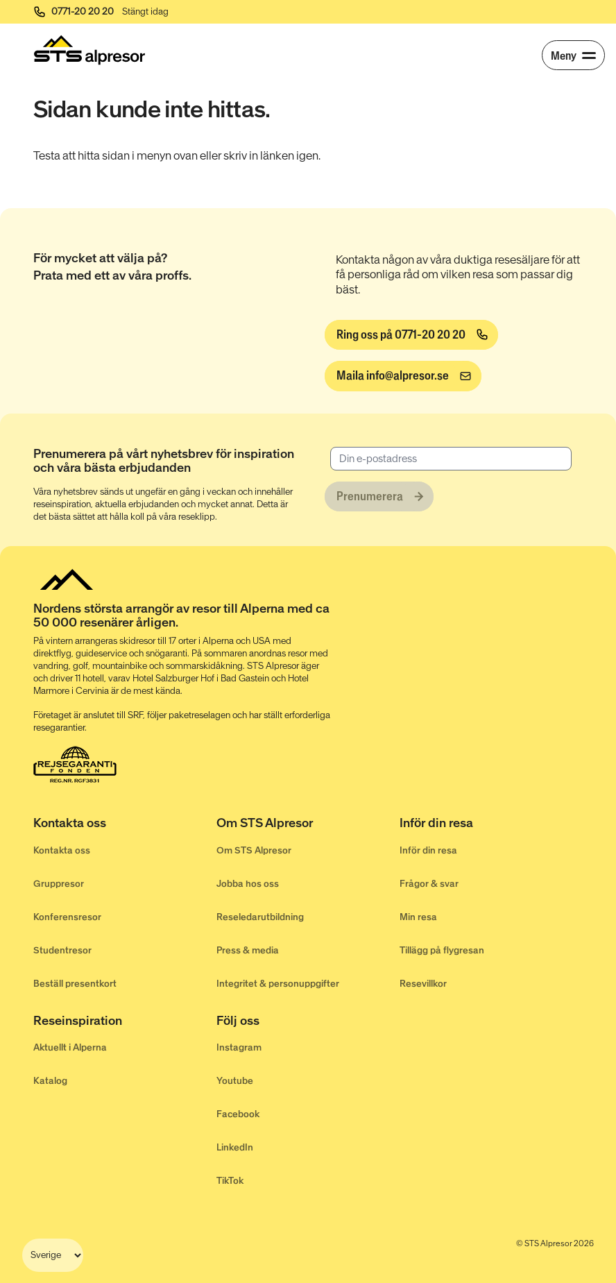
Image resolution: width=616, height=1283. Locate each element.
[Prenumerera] (379, 497)
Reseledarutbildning (260, 917)
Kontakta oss (61, 850)
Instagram (239, 1047)
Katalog (50, 1081)
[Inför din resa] (491, 825)
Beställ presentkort (75, 983)
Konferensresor (67, 917)
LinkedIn (234, 1147)
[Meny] (573, 55)
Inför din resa (428, 850)
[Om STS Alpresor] (308, 825)
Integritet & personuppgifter (277, 983)
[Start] (89, 50)
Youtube (234, 1081)
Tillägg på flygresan (442, 950)
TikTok (229, 1181)
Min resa (418, 917)
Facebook (237, 1114)
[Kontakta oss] (124, 825)
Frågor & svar (429, 884)
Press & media (247, 950)
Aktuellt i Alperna (70, 1047)
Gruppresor (58, 884)
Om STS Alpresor (253, 850)
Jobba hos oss (247, 884)
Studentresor (62, 950)
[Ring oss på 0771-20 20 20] (411, 335)
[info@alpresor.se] (403, 376)
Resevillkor (423, 983)
